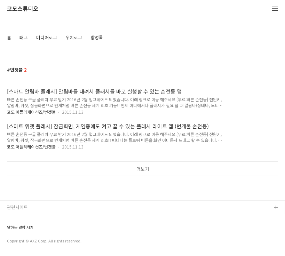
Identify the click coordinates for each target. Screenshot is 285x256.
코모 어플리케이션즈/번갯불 (31, 112)
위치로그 (73, 37)
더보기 (142, 169)
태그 (23, 37)
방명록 (96, 37)
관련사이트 (17, 207)
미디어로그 (46, 37)
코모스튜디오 (22, 9)
